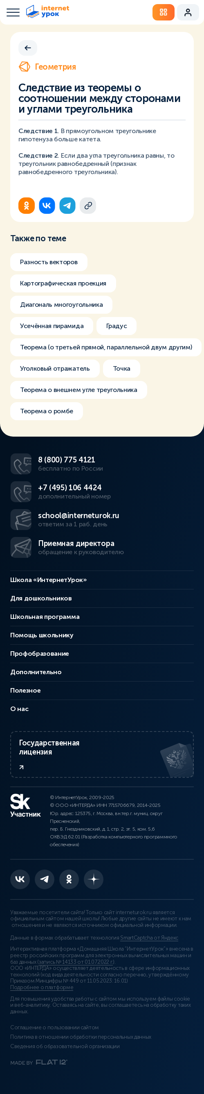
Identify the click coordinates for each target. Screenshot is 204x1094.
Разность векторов (49, 261)
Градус (116, 325)
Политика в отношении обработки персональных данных (80, 1037)
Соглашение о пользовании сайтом (54, 1028)
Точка (121, 368)
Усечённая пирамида (51, 325)
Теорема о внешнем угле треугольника (78, 389)
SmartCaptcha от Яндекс (149, 938)
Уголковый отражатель (55, 368)
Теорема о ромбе (46, 411)
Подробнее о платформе (41, 987)
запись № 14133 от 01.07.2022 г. (76, 962)
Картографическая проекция (63, 283)
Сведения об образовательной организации (65, 1046)
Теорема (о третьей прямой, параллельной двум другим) (106, 347)
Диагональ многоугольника (61, 304)
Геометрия (47, 67)
